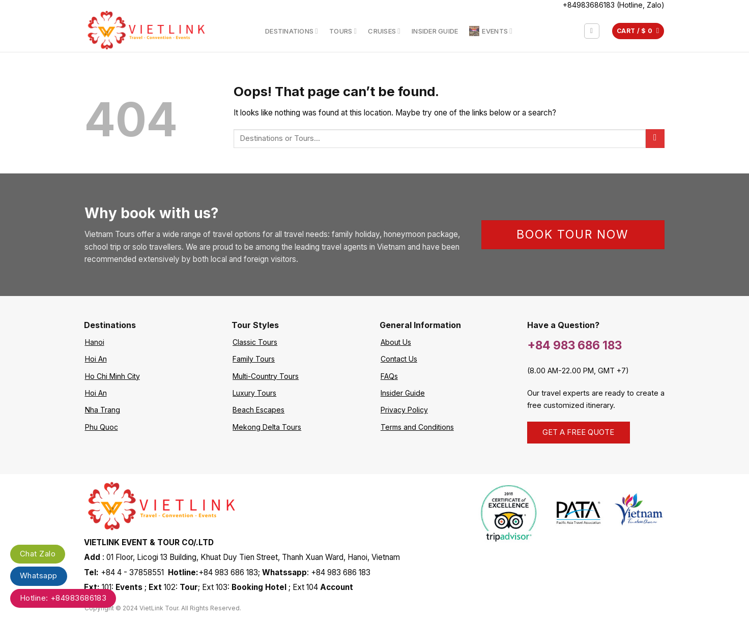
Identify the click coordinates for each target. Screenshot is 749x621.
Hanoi (94, 342)
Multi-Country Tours (266, 376)
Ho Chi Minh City (112, 376)
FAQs (389, 376)
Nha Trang (102, 409)
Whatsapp (38, 575)
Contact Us (399, 358)
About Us (396, 342)
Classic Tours (255, 342)
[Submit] (655, 138)
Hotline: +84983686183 (63, 598)
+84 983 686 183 (574, 345)
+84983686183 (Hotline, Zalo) (614, 5)
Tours (343, 31)
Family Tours (254, 358)
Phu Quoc (101, 427)
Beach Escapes (258, 409)
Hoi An (96, 358)
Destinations (291, 31)
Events (490, 31)
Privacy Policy (404, 409)
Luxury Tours (254, 393)
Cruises (384, 31)
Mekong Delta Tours (267, 427)
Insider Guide (435, 31)
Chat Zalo (37, 553)
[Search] (591, 31)
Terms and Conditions (417, 427)
